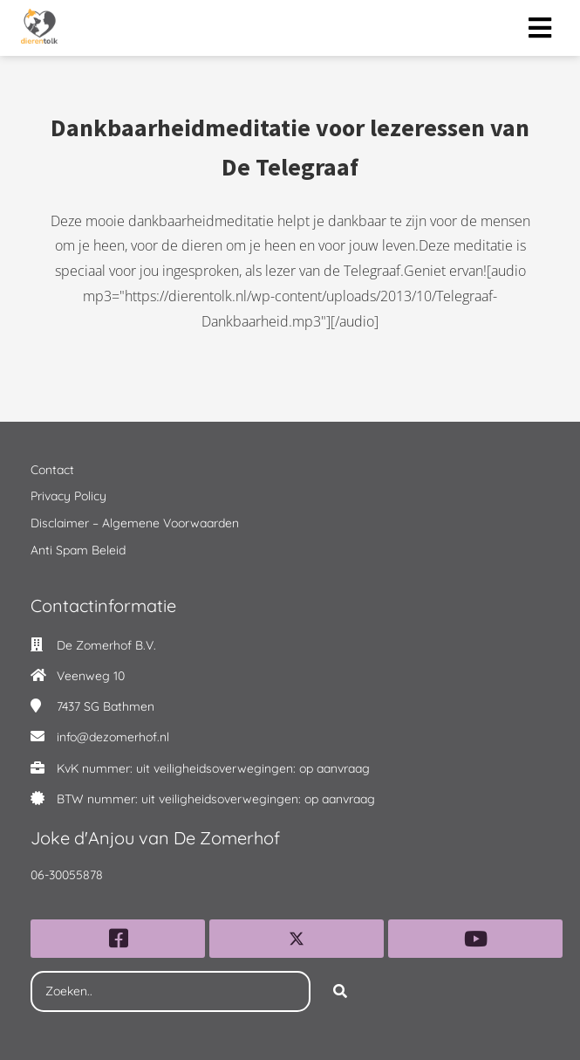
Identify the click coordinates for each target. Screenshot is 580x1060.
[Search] (340, 992)
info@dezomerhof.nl (113, 737)
